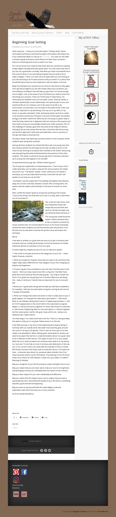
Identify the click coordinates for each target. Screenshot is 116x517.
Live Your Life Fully (20, 32)
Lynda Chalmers (24, 47)
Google (41, 450)
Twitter (49, 450)
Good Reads (78, 32)
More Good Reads (86, 207)
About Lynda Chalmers (42, 32)
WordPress (103, 511)
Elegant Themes (80, 511)
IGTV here (46, 57)
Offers (59, 32)
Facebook (45, 450)
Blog (67, 32)
